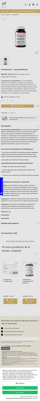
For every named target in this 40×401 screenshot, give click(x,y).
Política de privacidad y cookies (29, 396)
